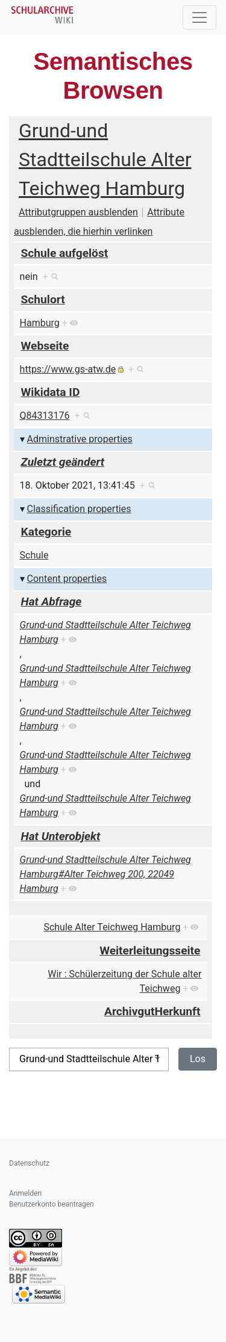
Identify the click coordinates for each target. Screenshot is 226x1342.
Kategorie (46, 532)
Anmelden (25, 1193)
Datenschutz (29, 1163)
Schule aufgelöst (64, 253)
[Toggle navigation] (199, 17)
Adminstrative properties (80, 439)
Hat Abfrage (51, 601)
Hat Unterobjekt (61, 836)
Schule (34, 555)
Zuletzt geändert (63, 462)
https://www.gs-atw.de (68, 369)
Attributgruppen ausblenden (78, 212)
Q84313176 (45, 415)
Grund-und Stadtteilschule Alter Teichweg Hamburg (105, 159)
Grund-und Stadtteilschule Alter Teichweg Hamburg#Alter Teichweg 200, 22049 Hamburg (105, 874)
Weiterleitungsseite (149, 950)
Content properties (67, 578)
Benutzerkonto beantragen (51, 1204)
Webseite (45, 346)
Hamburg (40, 323)
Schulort (43, 299)
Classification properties (79, 509)
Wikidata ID (50, 392)
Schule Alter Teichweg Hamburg (111, 927)
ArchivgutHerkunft (152, 1011)
